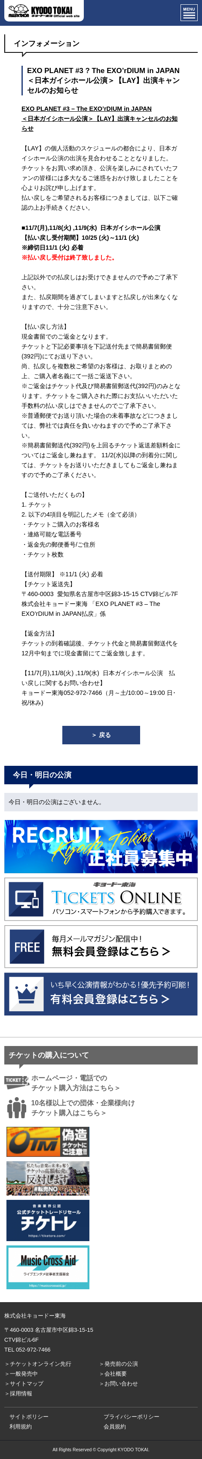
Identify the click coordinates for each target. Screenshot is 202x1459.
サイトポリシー (29, 1416)
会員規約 (115, 1426)
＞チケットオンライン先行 (37, 1364)
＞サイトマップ (23, 1383)
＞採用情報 (18, 1393)
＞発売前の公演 (118, 1364)
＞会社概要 (113, 1373)
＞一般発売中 (21, 1373)
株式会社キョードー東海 (35, 1315)
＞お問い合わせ (118, 1383)
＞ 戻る (101, 734)
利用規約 (20, 1426)
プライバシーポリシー (131, 1416)
